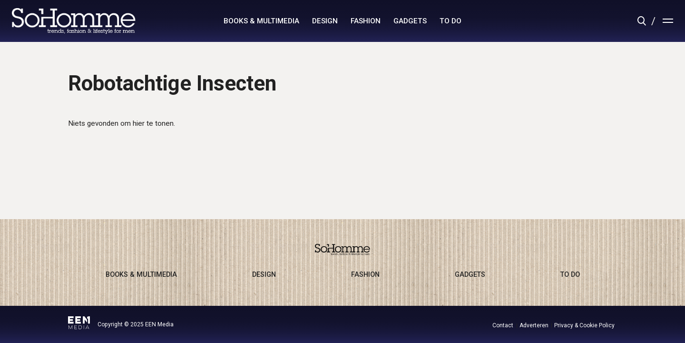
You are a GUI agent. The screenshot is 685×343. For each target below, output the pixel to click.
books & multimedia (261, 21)
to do (450, 21)
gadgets (410, 21)
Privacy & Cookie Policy (584, 325)
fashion (366, 21)
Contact (502, 325)
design (325, 21)
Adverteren (533, 325)
